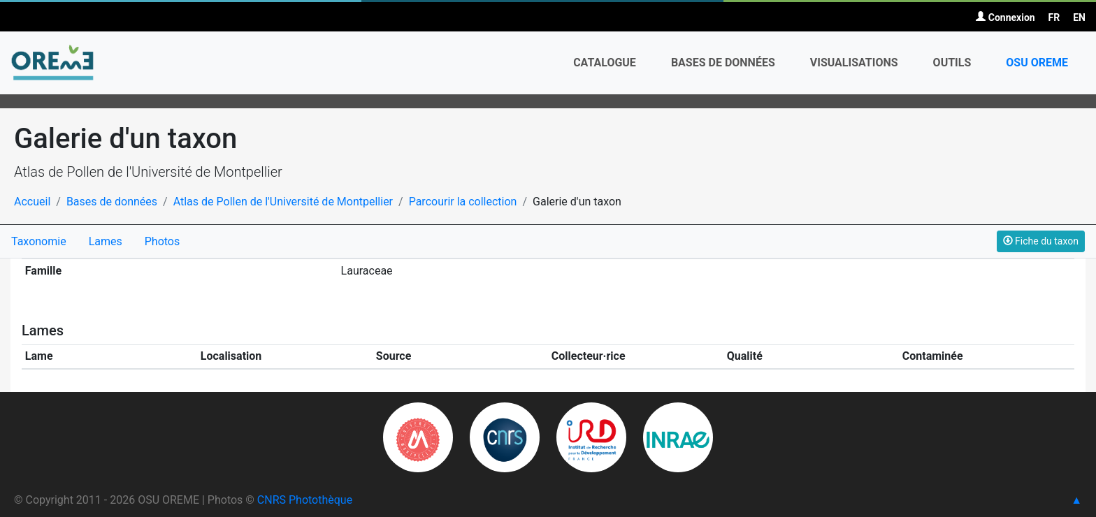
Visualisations (854, 62)
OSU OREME (1037, 62)
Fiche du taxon (1041, 241)
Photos (162, 241)
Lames (105, 241)
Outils (952, 62)
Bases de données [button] (723, 62)
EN (1079, 17)
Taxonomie (38, 241)
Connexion (1005, 17)
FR (1054, 17)
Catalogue (604, 62)
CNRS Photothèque (304, 500)
